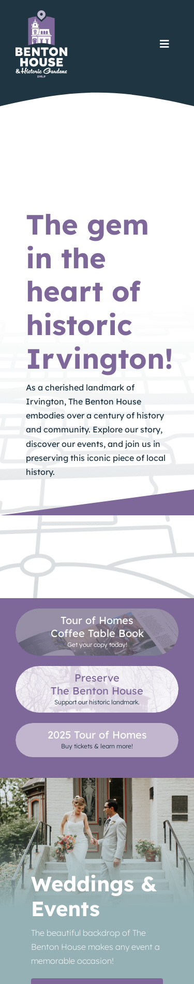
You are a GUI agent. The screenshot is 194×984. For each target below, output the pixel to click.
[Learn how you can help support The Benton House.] (97, 689)
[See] (97, 740)
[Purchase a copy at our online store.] (97, 632)
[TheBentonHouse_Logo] (41, 14)
